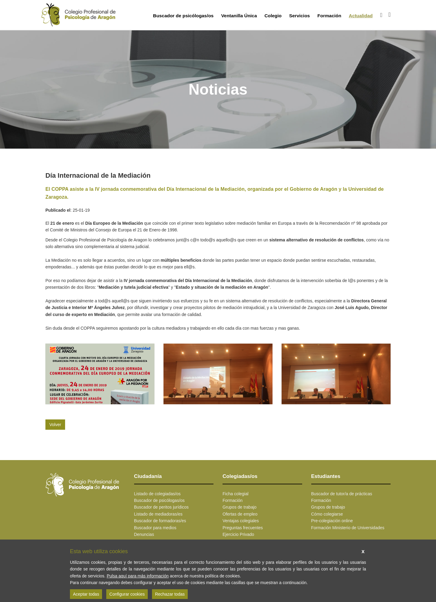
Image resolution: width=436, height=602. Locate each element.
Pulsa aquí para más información (138, 575)
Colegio (272, 15)
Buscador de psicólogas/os (183, 15)
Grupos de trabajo (239, 507)
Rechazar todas (170, 594)
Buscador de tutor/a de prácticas (341, 493)
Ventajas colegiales (241, 520)
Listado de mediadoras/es (158, 514)
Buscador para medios (155, 527)
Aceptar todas (86, 594)
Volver (55, 424)
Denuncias (144, 534)
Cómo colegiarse (327, 514)
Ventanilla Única (239, 15)
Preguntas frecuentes (243, 527)
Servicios (299, 15)
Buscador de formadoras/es (160, 520)
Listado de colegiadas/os (157, 493)
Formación (329, 15)
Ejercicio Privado (238, 534)
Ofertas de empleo (240, 514)
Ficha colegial (236, 493)
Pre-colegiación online (332, 520)
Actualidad (361, 15)
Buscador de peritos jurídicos (161, 507)
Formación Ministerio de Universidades (348, 527)
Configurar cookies (127, 594)
